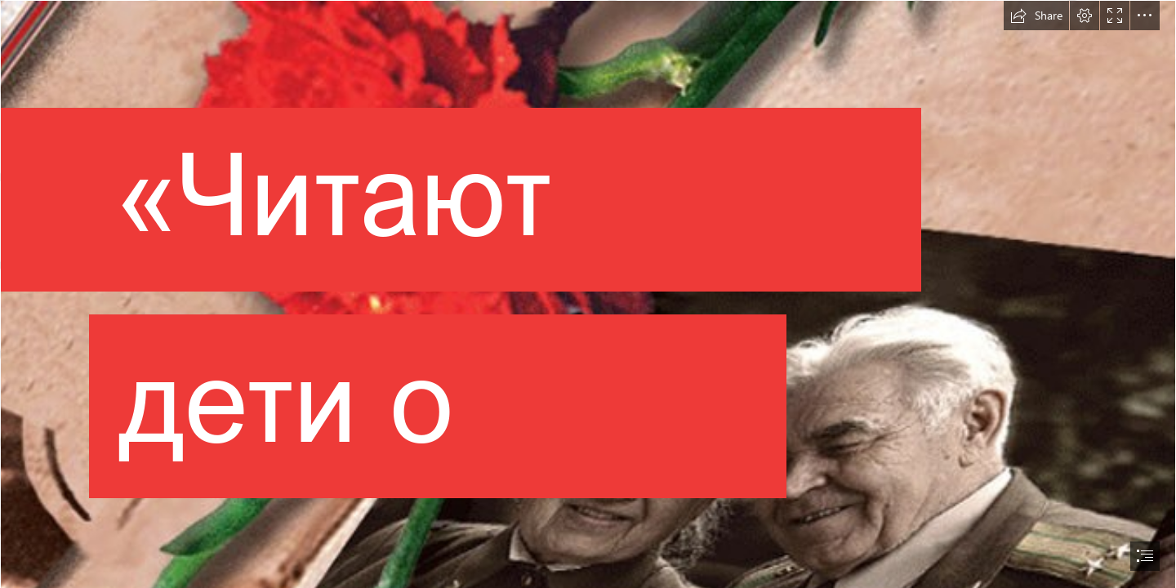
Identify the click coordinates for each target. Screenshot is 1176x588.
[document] (588, 294)
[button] (1036, 15)
